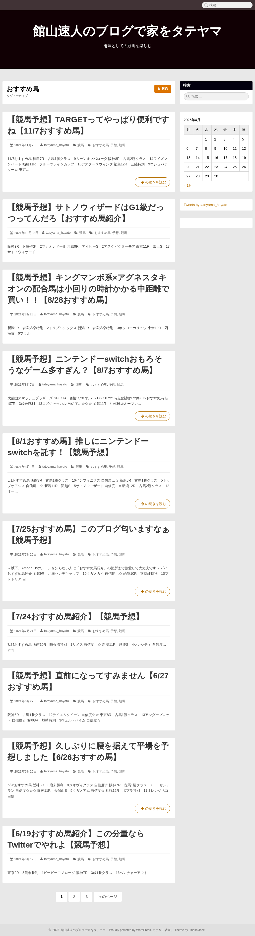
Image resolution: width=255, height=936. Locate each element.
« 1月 (188, 185)
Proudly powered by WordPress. (130, 930)
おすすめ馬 (101, 145)
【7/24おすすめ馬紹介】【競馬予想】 (75, 616)
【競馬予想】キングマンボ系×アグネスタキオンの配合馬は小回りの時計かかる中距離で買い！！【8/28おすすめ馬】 (88, 288)
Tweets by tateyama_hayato (205, 205)
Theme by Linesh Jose (190, 930)
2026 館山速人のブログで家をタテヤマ (78, 930)
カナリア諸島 (162, 930)
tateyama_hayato (56, 145)
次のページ (107, 896)
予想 (114, 145)
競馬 (80, 145)
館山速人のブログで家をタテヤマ (127, 31)
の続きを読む (152, 183)
